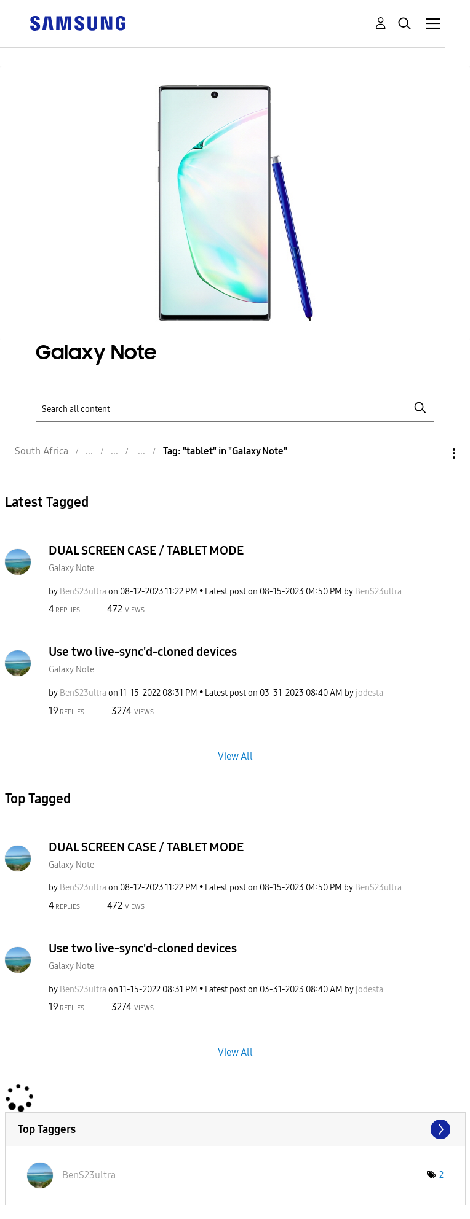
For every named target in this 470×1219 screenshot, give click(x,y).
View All (235, 755)
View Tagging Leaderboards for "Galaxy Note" (235, 1129)
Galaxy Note (71, 568)
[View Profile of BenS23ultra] (83, 591)
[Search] (235, 407)
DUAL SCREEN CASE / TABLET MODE (146, 550)
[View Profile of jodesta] (369, 693)
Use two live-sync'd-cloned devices (143, 651)
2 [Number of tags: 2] (441, 1175)
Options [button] (433, 453)
